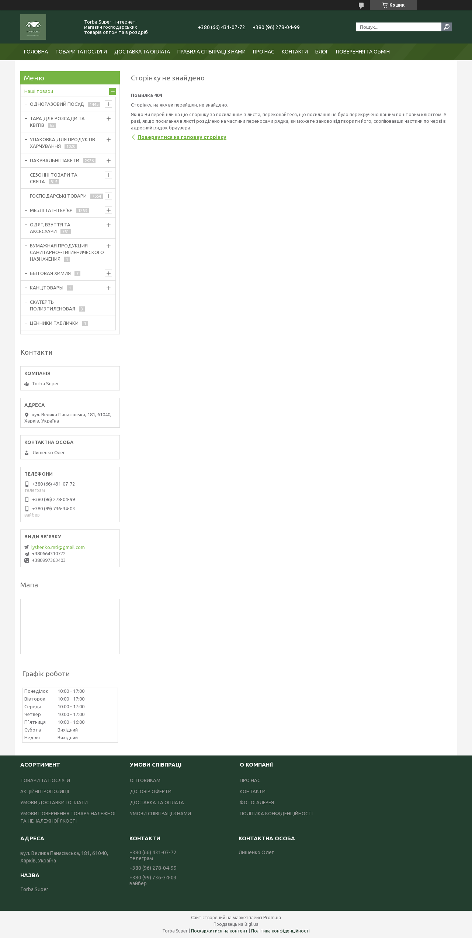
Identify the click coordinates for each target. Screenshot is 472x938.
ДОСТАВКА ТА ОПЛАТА (142, 52)
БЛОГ (322, 52)
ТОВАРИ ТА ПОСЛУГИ (81, 52)
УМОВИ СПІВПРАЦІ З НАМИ (160, 813)
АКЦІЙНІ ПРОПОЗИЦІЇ (44, 791)
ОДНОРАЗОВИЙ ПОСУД (57, 104)
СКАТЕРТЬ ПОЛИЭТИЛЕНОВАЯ (52, 305)
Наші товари (38, 91)
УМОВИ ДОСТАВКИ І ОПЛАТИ (54, 802)
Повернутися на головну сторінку (182, 137)
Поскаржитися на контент (219, 930)
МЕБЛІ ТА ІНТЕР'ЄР (51, 210)
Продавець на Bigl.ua (236, 924)
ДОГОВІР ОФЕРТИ (150, 791)
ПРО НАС (263, 52)
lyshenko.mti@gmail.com (58, 547)
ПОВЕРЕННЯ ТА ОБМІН (363, 52)
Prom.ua (272, 917)
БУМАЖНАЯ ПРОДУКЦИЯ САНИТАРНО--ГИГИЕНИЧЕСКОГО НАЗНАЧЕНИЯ (67, 252)
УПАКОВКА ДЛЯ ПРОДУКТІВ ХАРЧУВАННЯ (62, 143)
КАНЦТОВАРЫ (46, 287)
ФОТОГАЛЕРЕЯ (257, 802)
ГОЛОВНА (36, 52)
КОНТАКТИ (295, 52)
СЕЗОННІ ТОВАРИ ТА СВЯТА (53, 178)
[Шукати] (446, 26)
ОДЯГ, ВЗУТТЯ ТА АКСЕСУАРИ (50, 228)
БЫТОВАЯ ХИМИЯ (50, 273)
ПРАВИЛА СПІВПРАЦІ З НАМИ (211, 52)
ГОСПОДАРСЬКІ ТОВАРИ (58, 195)
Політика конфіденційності (280, 930)
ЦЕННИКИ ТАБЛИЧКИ (54, 323)
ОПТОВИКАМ (145, 780)
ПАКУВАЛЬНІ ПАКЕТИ (54, 160)
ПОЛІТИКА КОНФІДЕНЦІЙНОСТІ (276, 813)
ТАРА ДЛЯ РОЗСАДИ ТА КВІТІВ (57, 122)
